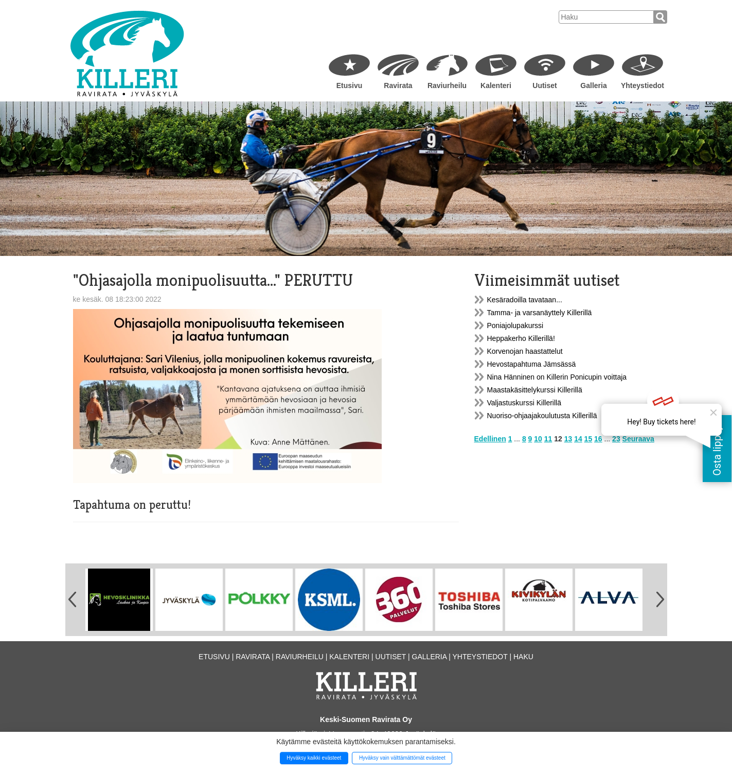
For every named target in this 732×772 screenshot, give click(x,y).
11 (548, 439)
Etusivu (349, 85)
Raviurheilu (447, 85)
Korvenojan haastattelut (525, 351)
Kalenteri (495, 85)
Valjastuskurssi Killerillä (524, 403)
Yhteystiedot (642, 85)
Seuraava (638, 439)
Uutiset (544, 85)
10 (538, 439)
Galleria (593, 85)
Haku (523, 657)
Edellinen (490, 439)
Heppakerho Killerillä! (521, 338)
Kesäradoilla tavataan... (524, 300)
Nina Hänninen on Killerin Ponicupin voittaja (557, 377)
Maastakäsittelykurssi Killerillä (534, 390)
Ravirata (398, 85)
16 (598, 439)
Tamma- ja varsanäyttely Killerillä (539, 312)
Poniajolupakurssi (515, 325)
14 (578, 439)
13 (568, 439)
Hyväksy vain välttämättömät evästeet (402, 758)
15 (588, 439)
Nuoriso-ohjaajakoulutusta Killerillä (542, 415)
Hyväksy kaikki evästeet (314, 758)
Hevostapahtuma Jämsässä (531, 364)
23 (616, 439)
